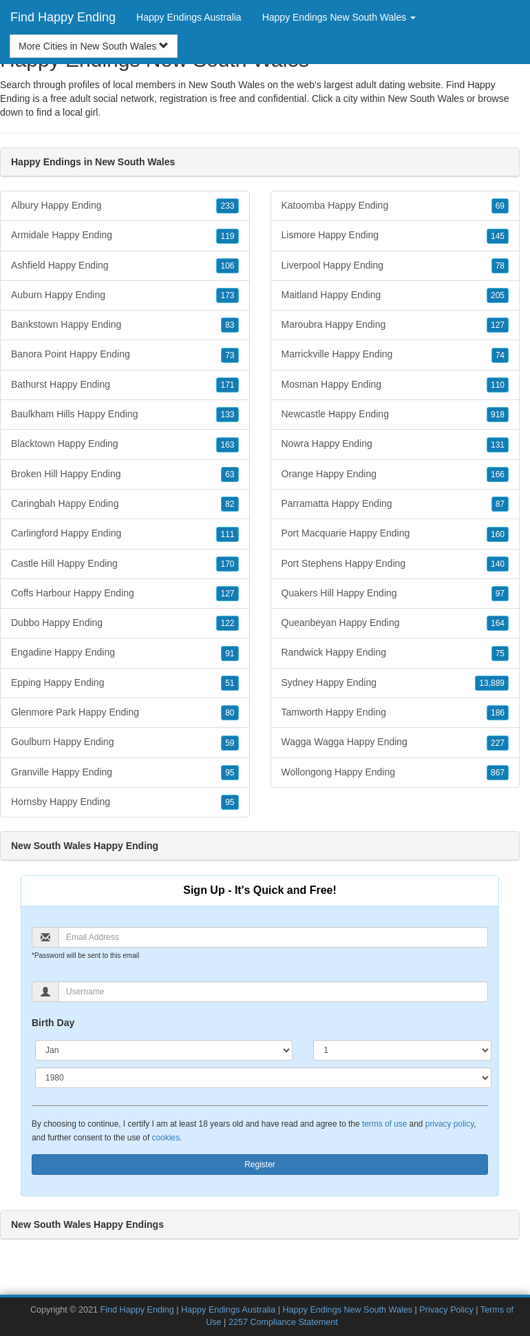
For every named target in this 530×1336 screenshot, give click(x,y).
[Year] (263, 1077)
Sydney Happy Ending (395, 683)
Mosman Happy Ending (395, 385)
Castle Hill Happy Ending (125, 564)
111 (227, 534)
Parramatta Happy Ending (395, 504)
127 (227, 593)
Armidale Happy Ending (125, 235)
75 (500, 653)
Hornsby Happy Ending (125, 802)
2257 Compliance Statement (283, 1322)
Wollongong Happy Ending (395, 772)
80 (229, 713)
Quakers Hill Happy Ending (395, 593)
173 (227, 295)
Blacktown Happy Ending (125, 444)
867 (498, 772)
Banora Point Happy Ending (125, 354)
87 (500, 504)
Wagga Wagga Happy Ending (395, 742)
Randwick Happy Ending (395, 652)
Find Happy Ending (63, 17)
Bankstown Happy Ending (125, 325)
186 (498, 713)
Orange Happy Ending (395, 474)
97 (500, 593)
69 (500, 206)
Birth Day (53, 1022)
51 (229, 683)
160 (498, 534)
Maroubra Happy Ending (395, 325)
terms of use (384, 1124)
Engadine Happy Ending (125, 652)
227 (498, 743)
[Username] (273, 991)
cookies (166, 1137)
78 (500, 266)
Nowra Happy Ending (395, 444)
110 (498, 385)
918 (498, 414)
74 (500, 355)
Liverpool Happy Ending (395, 265)
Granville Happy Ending (125, 772)
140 (498, 564)
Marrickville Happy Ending (395, 354)
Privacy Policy (446, 1310)
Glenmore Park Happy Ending (125, 712)
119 (227, 236)
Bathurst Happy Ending (125, 385)
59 (229, 743)
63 (229, 474)
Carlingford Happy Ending (125, 533)
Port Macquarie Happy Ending (395, 533)
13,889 (492, 683)
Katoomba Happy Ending (395, 205)
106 (227, 266)
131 (498, 445)
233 (227, 206)
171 (227, 385)
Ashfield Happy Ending (125, 265)
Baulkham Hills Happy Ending (125, 414)
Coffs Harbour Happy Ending (125, 593)
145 (498, 236)
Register (259, 1164)
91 (229, 653)
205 (498, 295)
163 (227, 445)
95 (229, 772)
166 (498, 474)
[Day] (402, 1050)
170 (227, 564)
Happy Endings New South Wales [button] (339, 17)
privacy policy (449, 1124)
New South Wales (426, 98)
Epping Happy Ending (125, 683)
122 (227, 623)
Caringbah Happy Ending (125, 504)
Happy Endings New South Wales (348, 1310)
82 (229, 504)
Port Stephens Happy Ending (395, 564)
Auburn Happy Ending (125, 295)
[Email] (273, 937)
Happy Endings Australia (189, 17)
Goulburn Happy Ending (125, 742)
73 (229, 355)
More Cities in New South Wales (94, 46)
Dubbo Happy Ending (125, 623)
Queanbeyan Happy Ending (395, 623)
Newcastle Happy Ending (395, 414)
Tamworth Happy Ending (395, 712)
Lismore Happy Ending (395, 235)
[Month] (164, 1050)
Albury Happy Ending (125, 205)
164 (498, 623)
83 (229, 325)
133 (227, 414)
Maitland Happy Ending (395, 295)
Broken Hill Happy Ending (125, 474)
